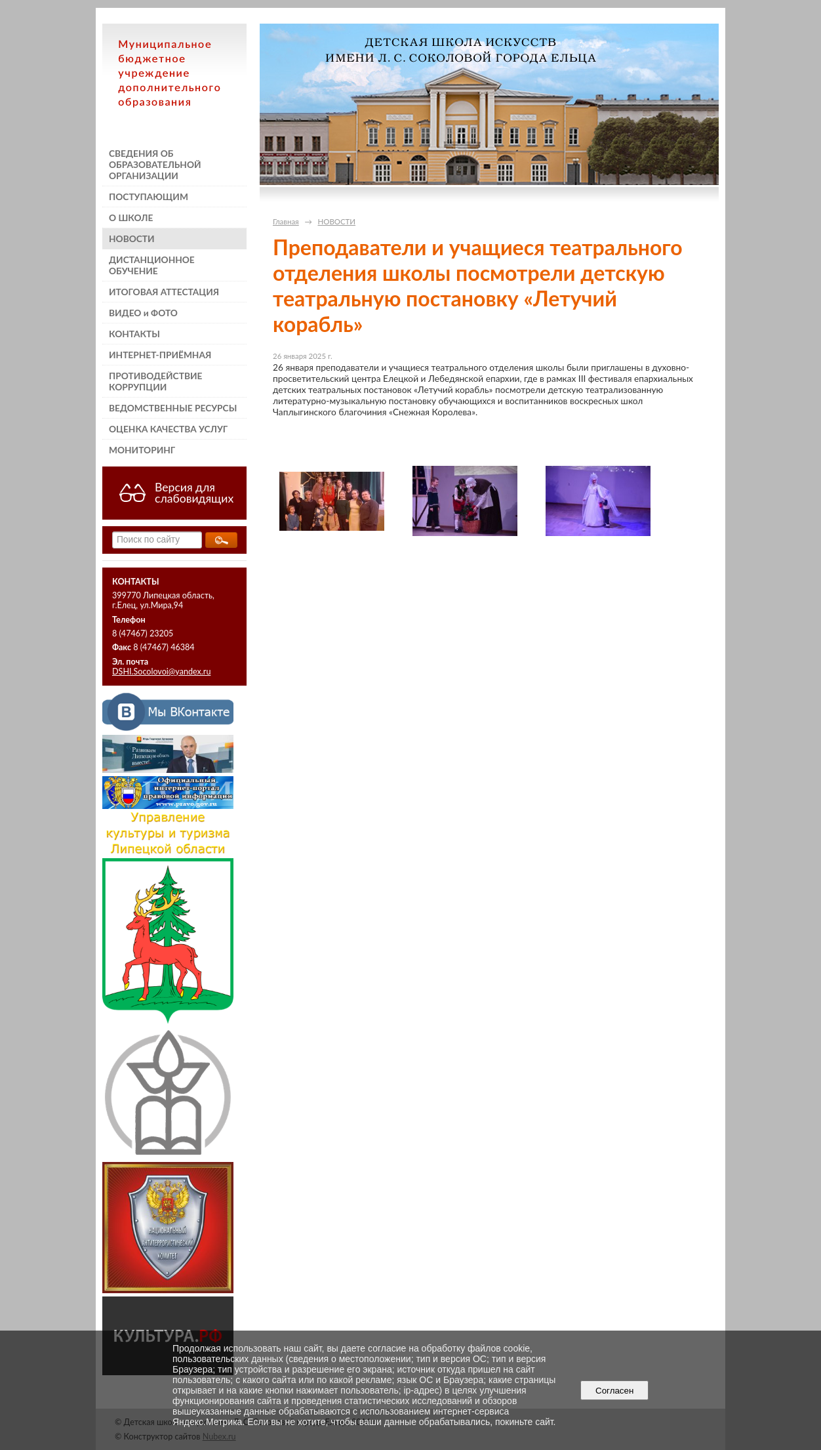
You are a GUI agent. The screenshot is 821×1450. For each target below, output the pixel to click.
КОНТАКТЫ (134, 333)
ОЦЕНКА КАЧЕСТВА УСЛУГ (168, 428)
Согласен (615, 1391)
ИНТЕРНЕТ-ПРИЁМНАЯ (160, 354)
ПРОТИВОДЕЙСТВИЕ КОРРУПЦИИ (155, 381)
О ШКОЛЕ (131, 217)
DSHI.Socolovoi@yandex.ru (161, 671)
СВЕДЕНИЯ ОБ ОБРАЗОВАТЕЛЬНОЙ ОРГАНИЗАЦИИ (155, 164)
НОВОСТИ (132, 238)
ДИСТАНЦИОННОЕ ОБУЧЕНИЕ (152, 265)
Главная (286, 221)
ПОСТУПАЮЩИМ (148, 196)
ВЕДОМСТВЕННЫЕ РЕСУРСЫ (173, 407)
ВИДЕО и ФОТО (143, 312)
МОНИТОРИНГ (142, 449)
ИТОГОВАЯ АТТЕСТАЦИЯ (164, 291)
